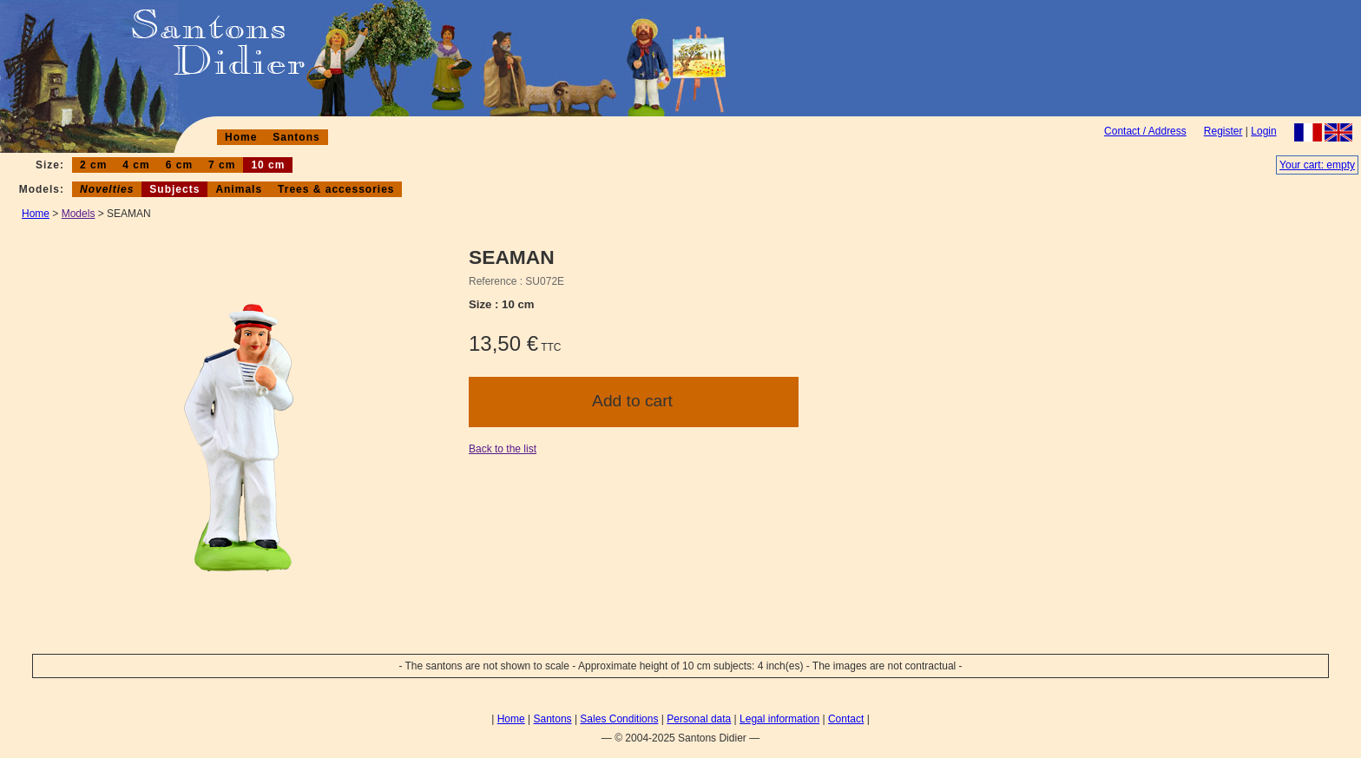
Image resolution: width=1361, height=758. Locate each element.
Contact (846, 719)
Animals (238, 189)
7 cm (221, 165)
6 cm (179, 165)
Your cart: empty (1317, 165)
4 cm (135, 165)
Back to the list (502, 449)
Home (241, 137)
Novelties (107, 189)
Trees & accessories (336, 189)
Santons (296, 137)
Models (78, 214)
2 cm (93, 165)
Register (1223, 131)
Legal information (779, 719)
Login (1263, 131)
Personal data (699, 719)
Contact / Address (1145, 131)
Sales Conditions (619, 719)
